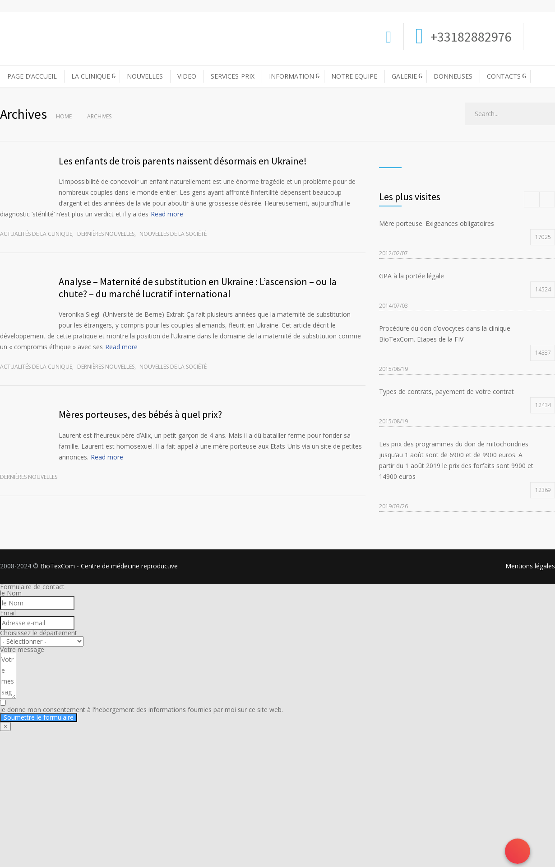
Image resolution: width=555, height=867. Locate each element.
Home (64, 116)
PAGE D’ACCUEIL (32, 76)
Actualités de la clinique (36, 234)
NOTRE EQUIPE (354, 76)
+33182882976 (470, 36)
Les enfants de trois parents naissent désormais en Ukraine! (183, 161)
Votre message (22, 649)
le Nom (11, 593)
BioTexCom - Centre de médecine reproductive (109, 566)
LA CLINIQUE (90, 76)
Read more (167, 214)
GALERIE (404, 76)
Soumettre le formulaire (39, 717)
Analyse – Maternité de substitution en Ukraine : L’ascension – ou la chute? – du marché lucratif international (198, 287)
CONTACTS (504, 76)
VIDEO (186, 76)
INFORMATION (291, 76)
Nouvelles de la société (173, 234)
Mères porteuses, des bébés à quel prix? (140, 414)
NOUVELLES (145, 76)
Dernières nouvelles (105, 234)
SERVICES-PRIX (232, 76)
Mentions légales (530, 566)
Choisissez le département (38, 632)
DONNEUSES (453, 76)
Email (8, 613)
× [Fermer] (5, 726)
